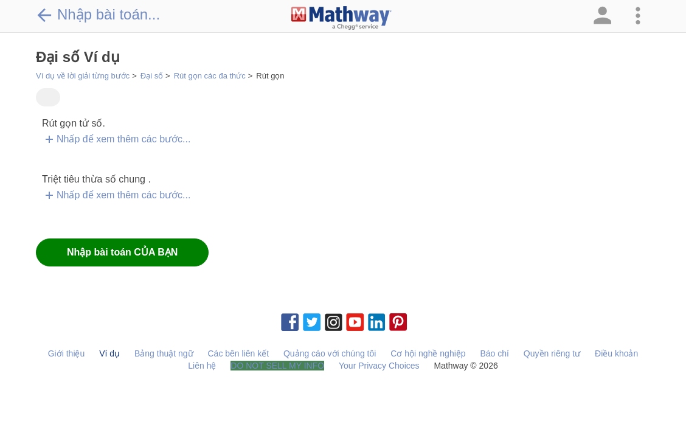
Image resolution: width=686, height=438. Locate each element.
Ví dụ (109, 353)
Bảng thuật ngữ (163, 353)
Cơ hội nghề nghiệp (427, 353)
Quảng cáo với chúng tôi (329, 353)
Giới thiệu (66, 353)
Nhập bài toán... (98, 15)
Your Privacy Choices (379, 365)
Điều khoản (616, 353)
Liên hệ (202, 365)
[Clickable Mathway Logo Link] (341, 18)
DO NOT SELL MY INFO (277, 365)
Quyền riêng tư (552, 353)
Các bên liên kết (238, 353)
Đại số (151, 75)
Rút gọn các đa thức (210, 75)
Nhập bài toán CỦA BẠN (122, 252)
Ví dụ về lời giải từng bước (83, 75)
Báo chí (494, 353)
